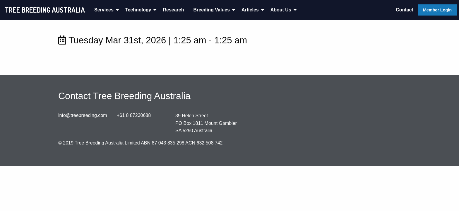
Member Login (437, 10)
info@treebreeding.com (82, 115)
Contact (404, 9)
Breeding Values (211, 9)
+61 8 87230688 (134, 115)
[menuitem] (105, 10)
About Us (280, 9)
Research (173, 9)
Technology (138, 9)
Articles (250, 9)
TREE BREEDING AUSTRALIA (45, 9)
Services (104, 9)
